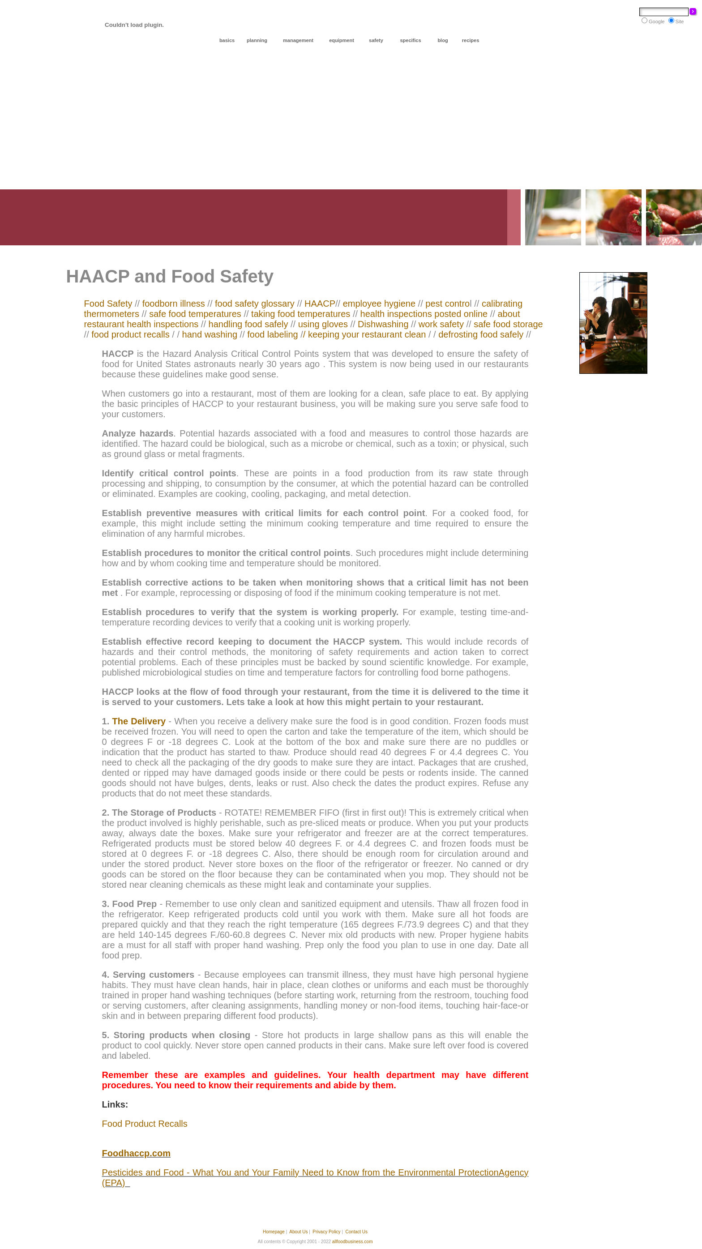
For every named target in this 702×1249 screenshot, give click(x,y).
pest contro (447, 303)
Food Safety (109, 303)
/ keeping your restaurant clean (364, 334)
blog (442, 40)
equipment (341, 40)
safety (376, 40)
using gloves (323, 324)
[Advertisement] (351, 122)
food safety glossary (256, 303)
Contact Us (357, 1231)
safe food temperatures (195, 314)
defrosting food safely (480, 334)
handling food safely (248, 324)
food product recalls (130, 334)
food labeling (272, 334)
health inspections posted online (423, 314)
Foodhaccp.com (136, 1153)
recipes (470, 40)
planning (257, 40)
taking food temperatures (300, 314)
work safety (443, 324)
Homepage (274, 1231)
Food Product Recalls (145, 1124)
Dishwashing (382, 324)
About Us (298, 1231)
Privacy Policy (326, 1231)
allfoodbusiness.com (352, 1241)
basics (227, 40)
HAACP (319, 303)
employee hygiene (379, 303)
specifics (410, 40)
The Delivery (139, 721)
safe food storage (508, 324)
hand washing (209, 334)
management (298, 40)
